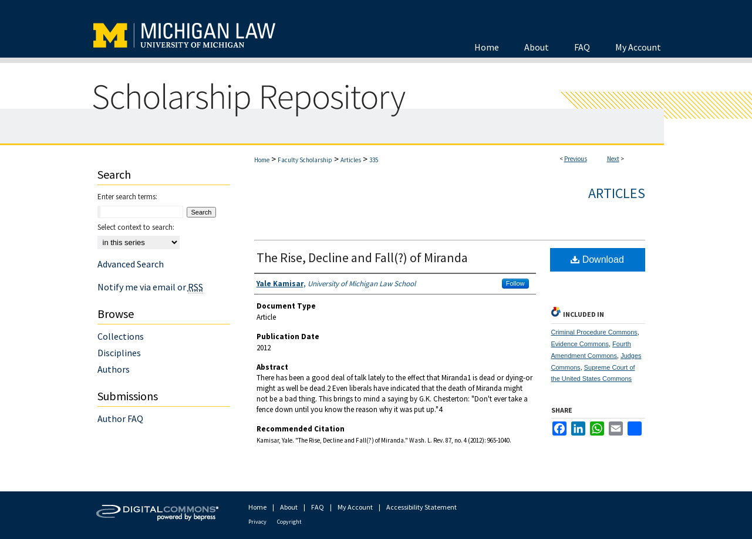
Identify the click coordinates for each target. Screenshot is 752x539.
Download (597, 260)
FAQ (317, 507)
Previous (575, 159)
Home (261, 160)
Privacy (257, 521)
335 (373, 160)
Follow (515, 283)
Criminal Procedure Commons (594, 332)
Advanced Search (130, 264)
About (289, 507)
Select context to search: (135, 227)
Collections (120, 336)
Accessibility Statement (421, 507)
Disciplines (119, 353)
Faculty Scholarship (305, 160)
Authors (113, 369)
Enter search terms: (127, 197)
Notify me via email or (150, 287)
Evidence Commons (580, 343)
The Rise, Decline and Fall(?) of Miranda (362, 257)
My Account (355, 507)
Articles (350, 160)
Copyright (289, 521)
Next (613, 159)
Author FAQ (120, 418)
